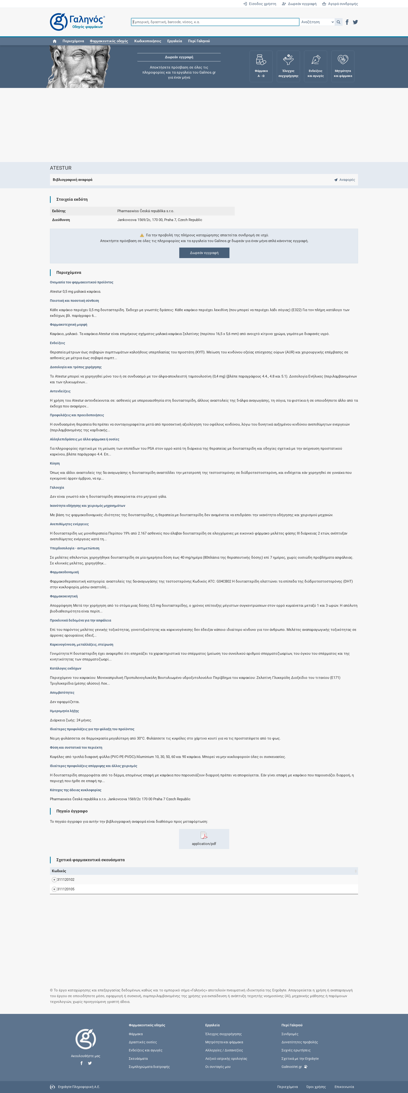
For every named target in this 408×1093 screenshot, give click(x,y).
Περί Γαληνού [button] (199, 41)
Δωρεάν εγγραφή (299, 4)
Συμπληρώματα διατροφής (149, 1066)
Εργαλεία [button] (174, 41)
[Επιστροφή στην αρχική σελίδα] (86, 1044)
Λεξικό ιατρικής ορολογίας (226, 1058)
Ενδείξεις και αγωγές (146, 1050)
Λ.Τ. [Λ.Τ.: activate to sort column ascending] (289, 871)
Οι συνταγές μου (218, 1066)
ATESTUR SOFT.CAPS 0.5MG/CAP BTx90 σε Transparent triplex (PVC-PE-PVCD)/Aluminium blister (158, 889)
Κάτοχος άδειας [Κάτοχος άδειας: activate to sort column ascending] (308, 871)
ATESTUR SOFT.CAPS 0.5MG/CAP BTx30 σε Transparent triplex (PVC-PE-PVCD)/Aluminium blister (158, 879)
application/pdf (204, 839)
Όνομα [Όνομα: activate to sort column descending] (80, 871)
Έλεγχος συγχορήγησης (223, 1034)
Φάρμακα (136, 1034)
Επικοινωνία (344, 1087)
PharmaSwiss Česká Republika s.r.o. (325, 879)
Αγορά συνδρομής (340, 4)
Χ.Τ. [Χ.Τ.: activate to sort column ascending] (275, 871)
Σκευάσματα (138, 1058)
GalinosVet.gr (295, 1066)
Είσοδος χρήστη (259, 4)
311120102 (61, 879)
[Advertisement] (189, 125)
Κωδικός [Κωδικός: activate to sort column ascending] (59, 871)
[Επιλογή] (317, 22)
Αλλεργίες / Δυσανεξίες (224, 1050)
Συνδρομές (290, 1034)
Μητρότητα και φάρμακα (224, 1042)
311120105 (61, 889)
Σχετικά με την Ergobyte (300, 1058)
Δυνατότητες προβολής (300, 1042)
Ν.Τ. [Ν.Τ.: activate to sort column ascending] (261, 871)
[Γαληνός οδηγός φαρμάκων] (76, 22)
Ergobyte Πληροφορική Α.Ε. (79, 1086)
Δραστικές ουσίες (143, 1042)
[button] (339, 22)
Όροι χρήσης (316, 1087)
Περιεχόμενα (73, 41)
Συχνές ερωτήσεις (296, 1050)
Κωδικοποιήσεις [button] (147, 41)
